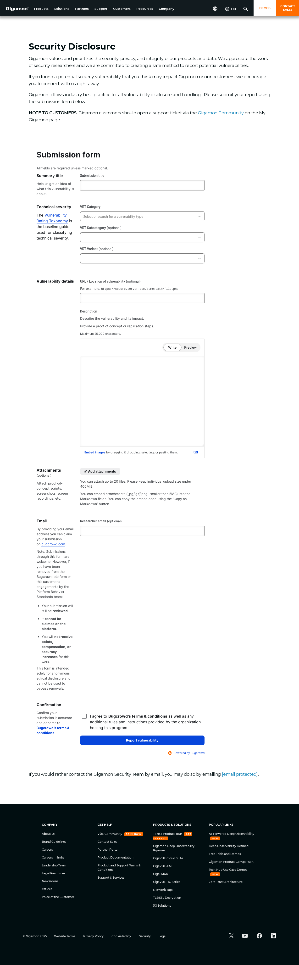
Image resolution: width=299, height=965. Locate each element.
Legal (162, 936)
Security (145, 936)
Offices (47, 889)
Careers (47, 849)
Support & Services (111, 877)
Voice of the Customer (58, 897)
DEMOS (265, 8)
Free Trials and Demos (225, 854)
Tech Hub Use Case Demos (228, 869)
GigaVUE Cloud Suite (168, 858)
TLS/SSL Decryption (167, 897)
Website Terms (65, 936)
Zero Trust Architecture (226, 882)
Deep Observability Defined (229, 846)
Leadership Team (54, 865)
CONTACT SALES (287, 7)
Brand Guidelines (54, 841)
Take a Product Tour (168, 834)
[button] (41, 8)
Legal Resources (53, 873)
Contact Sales (107, 841)
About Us (48, 834)
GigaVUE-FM (162, 866)
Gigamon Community (221, 113)
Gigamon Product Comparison (231, 862)
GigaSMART (161, 874)
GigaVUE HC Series (166, 882)
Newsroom (50, 881)
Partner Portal (108, 849)
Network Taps (163, 890)
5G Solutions (162, 905)
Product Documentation (115, 857)
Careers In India (53, 857)
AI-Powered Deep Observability (231, 834)
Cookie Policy (121, 936)
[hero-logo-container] (15, 8)
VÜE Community (110, 834)
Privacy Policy (93, 936)
